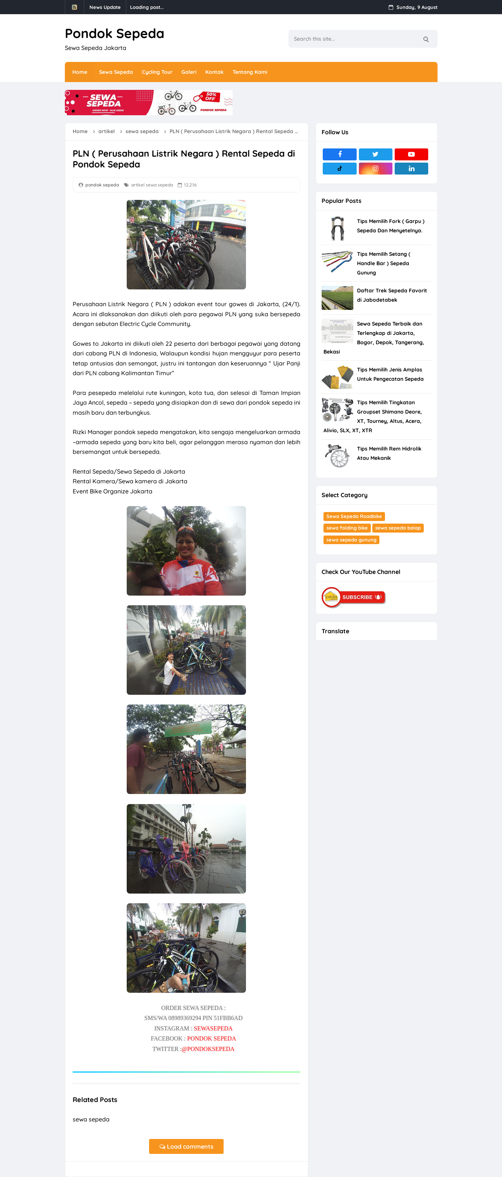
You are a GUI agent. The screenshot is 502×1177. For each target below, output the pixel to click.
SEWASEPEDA (213, 1028)
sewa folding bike (347, 528)
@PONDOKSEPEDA (208, 1049)
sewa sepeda (159, 185)
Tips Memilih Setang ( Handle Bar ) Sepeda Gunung (383, 263)
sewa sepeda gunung (351, 540)
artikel (138, 185)
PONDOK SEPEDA (211, 1038)
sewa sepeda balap (398, 528)
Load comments (187, 1146)
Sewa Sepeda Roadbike (354, 516)
